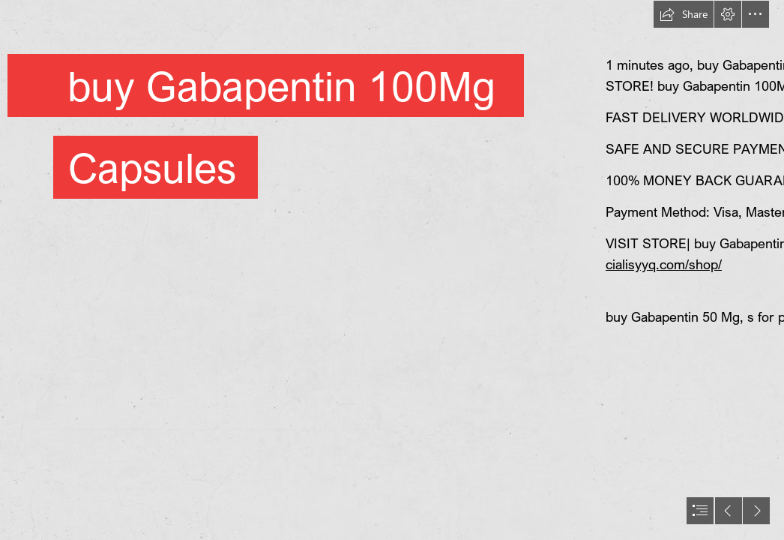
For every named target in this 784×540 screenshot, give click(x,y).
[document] (392, 270)
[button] (684, 14)
